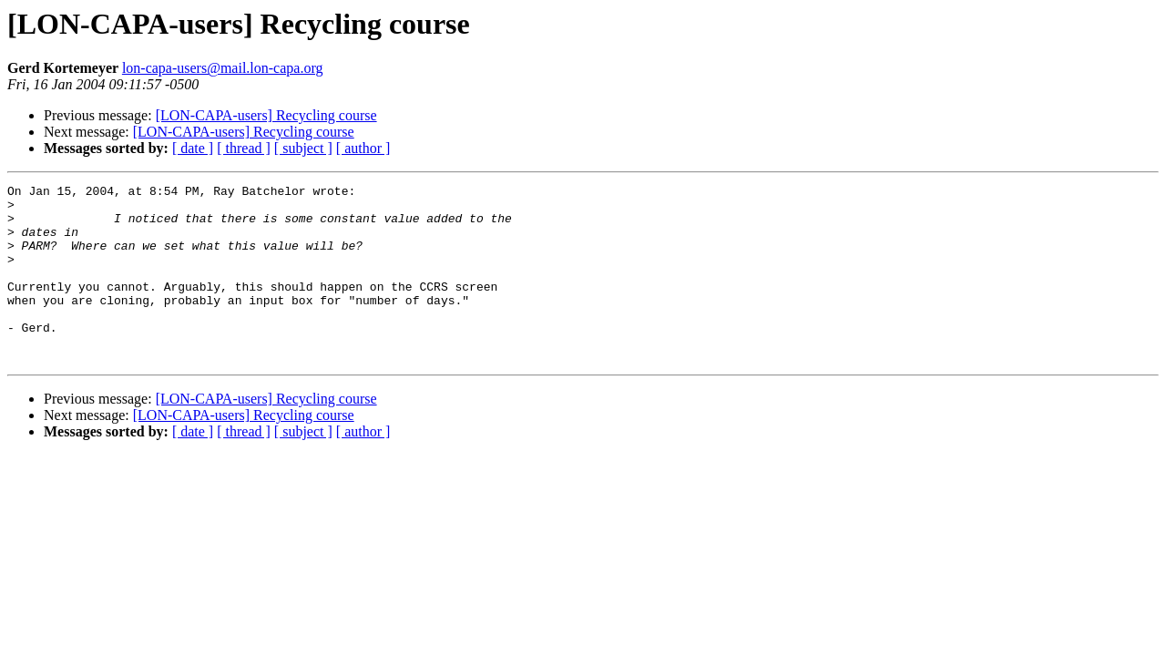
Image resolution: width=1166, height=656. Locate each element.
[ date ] (192, 148)
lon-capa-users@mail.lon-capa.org (222, 68)
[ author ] (363, 148)
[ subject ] (303, 148)
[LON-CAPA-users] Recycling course (266, 115)
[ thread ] (244, 148)
